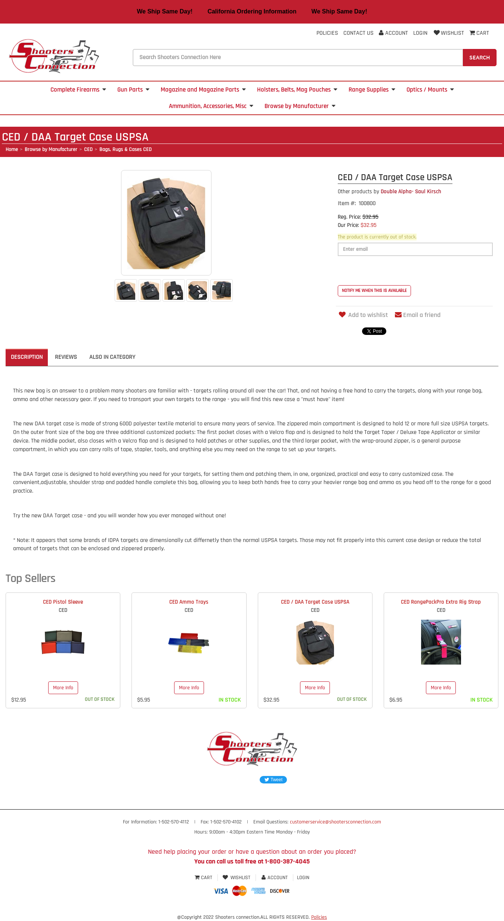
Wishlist (448, 33)
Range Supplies (372, 90)
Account (393, 33)
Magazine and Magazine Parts (203, 90)
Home (12, 149)
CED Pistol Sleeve (63, 602)
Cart (204, 877)
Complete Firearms (78, 90)
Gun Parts (133, 90)
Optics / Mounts (430, 90)
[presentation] (394, 270)
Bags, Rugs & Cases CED (125, 149)
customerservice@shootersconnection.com (335, 822)
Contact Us (358, 33)
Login (420, 33)
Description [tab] (27, 357)
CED (88, 149)
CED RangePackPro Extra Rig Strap (441, 602)
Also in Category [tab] (112, 357)
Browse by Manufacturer (300, 106)
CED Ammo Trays (188, 602)
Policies (327, 33)
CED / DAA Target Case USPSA (315, 602)
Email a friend (417, 315)
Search (479, 57)
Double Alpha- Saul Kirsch (389, 191)
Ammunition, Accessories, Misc (211, 106)
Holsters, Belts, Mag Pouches (297, 90)
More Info (63, 687)
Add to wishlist (363, 315)
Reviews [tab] (66, 357)
